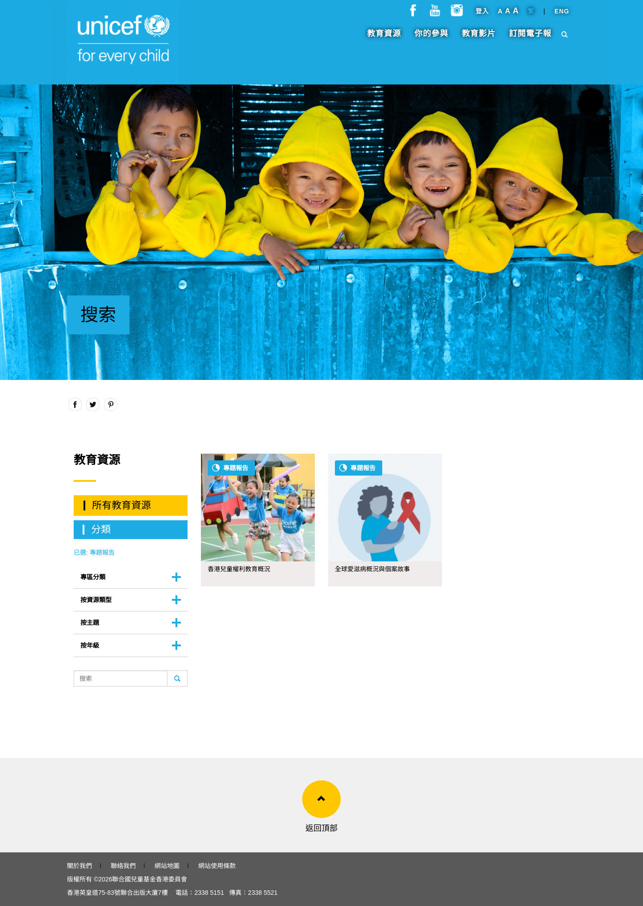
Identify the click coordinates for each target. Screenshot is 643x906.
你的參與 (431, 38)
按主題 (89, 622)
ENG (562, 15)
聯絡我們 (123, 865)
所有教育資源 (121, 505)
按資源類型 (96, 599)
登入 (482, 15)
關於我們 (79, 865)
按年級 (89, 645)
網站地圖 (167, 865)
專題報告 (235, 468)
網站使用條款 (217, 865)
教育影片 (479, 38)
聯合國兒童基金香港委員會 (149, 879)
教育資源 (384, 38)
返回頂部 (321, 828)
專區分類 (92, 577)
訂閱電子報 (530, 38)
